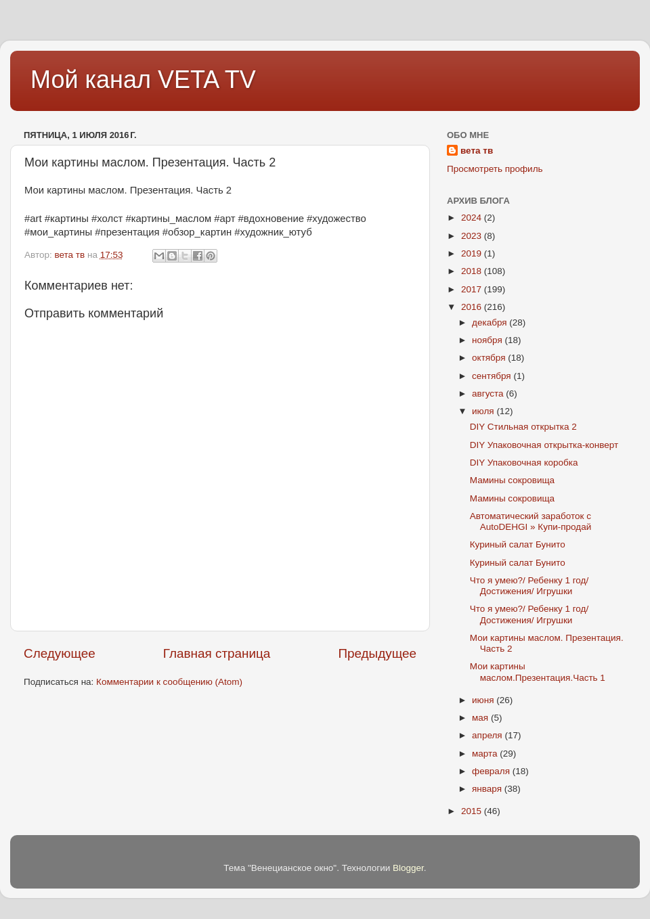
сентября (492, 376)
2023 (472, 236)
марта (486, 753)
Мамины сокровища (512, 480)
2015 (472, 811)
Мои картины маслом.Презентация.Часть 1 (537, 671)
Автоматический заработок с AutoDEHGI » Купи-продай (530, 521)
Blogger (408, 868)
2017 (472, 289)
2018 (472, 271)
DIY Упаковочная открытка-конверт (544, 445)
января (488, 789)
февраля (492, 771)
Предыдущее (377, 653)
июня (484, 700)
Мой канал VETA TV (143, 79)
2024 (472, 217)
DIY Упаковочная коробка (524, 462)
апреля (488, 735)
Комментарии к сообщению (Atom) (169, 682)
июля (484, 411)
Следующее (59, 653)
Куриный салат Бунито (517, 544)
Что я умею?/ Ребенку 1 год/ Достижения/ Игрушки (529, 585)
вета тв (476, 150)
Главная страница (217, 653)
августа (489, 393)
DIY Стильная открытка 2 (523, 427)
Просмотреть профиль (495, 169)
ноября (488, 340)
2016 (472, 307)
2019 (472, 253)
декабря (490, 322)
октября (490, 358)
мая (481, 718)
